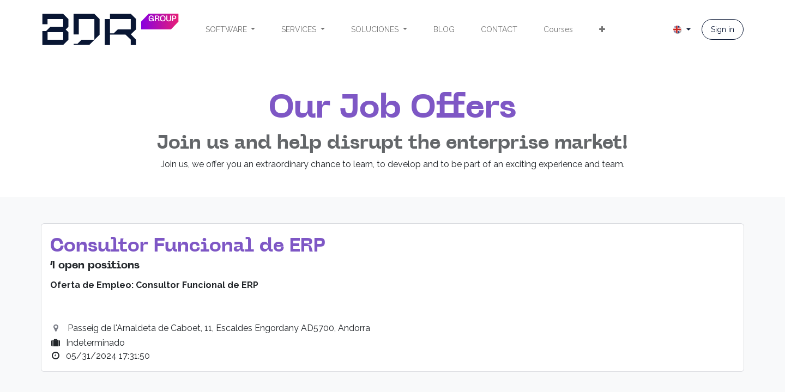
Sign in (722, 29)
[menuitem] (230, 30)
